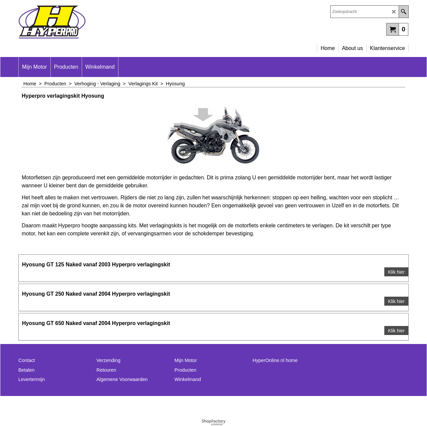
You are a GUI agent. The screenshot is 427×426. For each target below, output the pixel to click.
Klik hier (396, 272)
